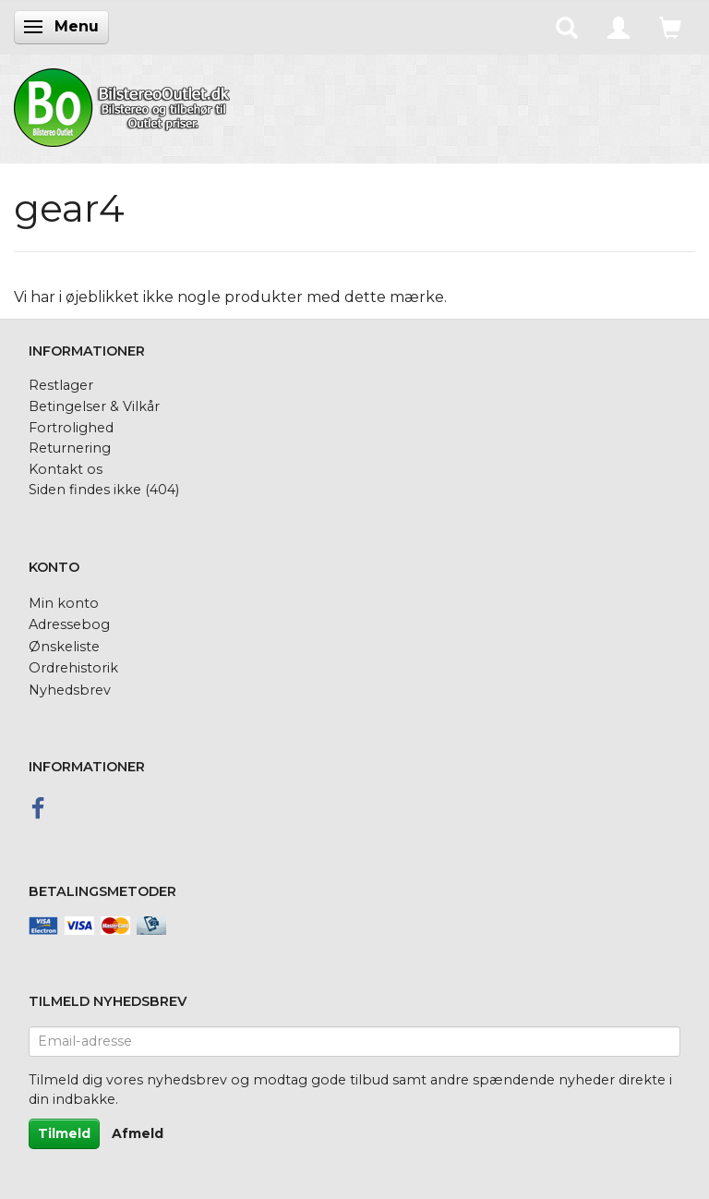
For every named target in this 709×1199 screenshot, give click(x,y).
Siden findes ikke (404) (104, 489)
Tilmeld (64, 1133)
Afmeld (137, 1133)
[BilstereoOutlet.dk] (124, 104)
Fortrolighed (71, 427)
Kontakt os (65, 469)
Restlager (61, 385)
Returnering (70, 448)
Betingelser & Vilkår (94, 406)
